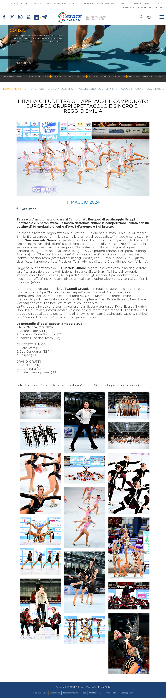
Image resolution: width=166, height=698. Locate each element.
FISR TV (28, 4)
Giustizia (46, 77)
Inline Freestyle (92, 4)
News (14, 4)
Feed (84, 693)
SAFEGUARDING (134, 77)
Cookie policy (132, 693)
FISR (6, 77)
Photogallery (97, 693)
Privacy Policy (114, 693)
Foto (20, 4)
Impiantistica (93, 77)
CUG (25, 77)
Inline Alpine (157, 4)
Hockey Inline (75, 4)
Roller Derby (129, 7)
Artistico (38, 4)
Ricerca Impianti (69, 693)
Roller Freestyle (140, 4)
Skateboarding (110, 4)
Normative (56, 77)
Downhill (125, 4)
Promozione (80, 77)
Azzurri (158, 77)
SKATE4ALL (159, 7)
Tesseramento (15, 77)
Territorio (67, 77)
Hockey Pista (59, 4)
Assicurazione (119, 77)
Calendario (147, 77)
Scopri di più (22, 62)
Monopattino (145, 7)
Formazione (34, 77)
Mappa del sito (34, 693)
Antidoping (106, 77)
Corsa (48, 4)
